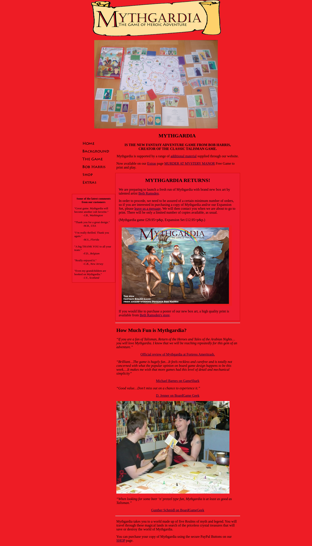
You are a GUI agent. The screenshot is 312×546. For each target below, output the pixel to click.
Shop (96, 174)
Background (96, 151)
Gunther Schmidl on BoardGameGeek (177, 510)
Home (96, 143)
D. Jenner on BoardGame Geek (177, 395)
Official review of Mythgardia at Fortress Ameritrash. (177, 354)
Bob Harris (96, 167)
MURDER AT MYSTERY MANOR (189, 163)
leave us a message (147, 208)
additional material (184, 156)
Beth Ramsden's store (155, 315)
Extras (96, 182)
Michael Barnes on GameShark (177, 381)
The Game (96, 159)
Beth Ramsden (148, 193)
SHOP (120, 540)
